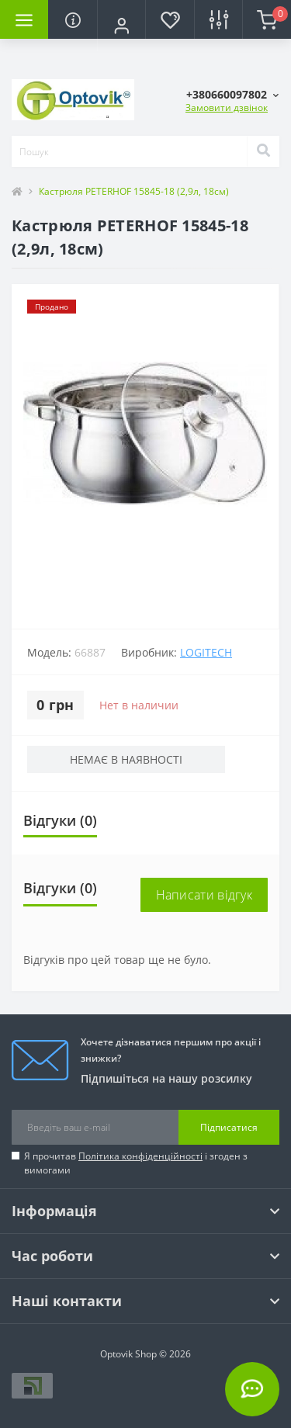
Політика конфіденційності (140, 1156)
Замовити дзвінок (226, 107)
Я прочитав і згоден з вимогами (136, 1163)
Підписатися (229, 1127)
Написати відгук (204, 894)
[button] (121, 25)
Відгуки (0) (60, 820)
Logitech (206, 652)
